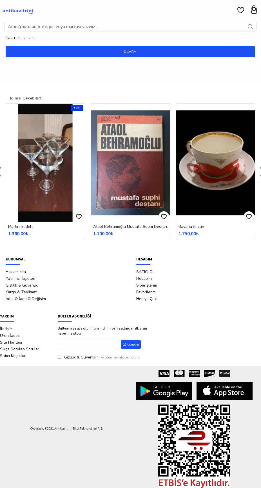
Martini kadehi (20, 226)
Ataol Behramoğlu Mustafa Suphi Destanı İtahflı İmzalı (131, 226)
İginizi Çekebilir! (25, 98)
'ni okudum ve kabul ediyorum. (99, 357)
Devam (130, 51)
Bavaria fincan (191, 226)
